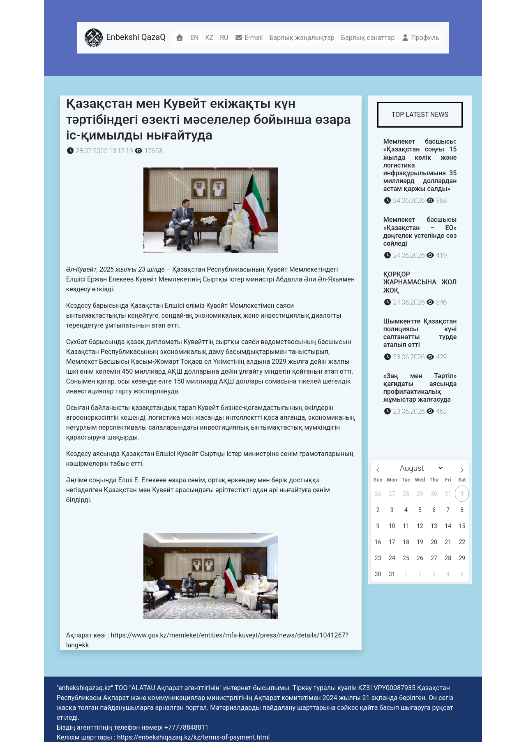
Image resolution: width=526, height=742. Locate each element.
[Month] (420, 468)
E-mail (249, 38)
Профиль (420, 38)
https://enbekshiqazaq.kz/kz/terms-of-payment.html (193, 737)
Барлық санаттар (368, 38)
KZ (209, 38)
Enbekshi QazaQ (124, 38)
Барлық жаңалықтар (301, 38)
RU (224, 38)
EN (194, 38)
